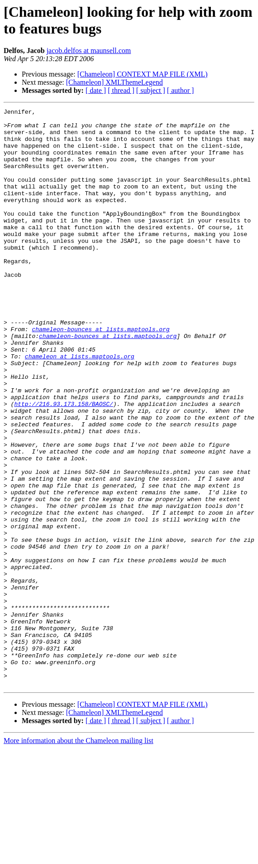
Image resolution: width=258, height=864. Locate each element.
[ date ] (96, 90)
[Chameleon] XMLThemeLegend (114, 82)
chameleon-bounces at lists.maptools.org (100, 374)
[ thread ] (121, 90)
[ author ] (180, 90)
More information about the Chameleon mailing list (78, 856)
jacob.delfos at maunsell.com (89, 50)
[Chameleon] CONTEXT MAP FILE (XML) (142, 74)
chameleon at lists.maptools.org (79, 406)
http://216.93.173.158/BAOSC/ (63, 463)
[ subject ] (150, 90)
